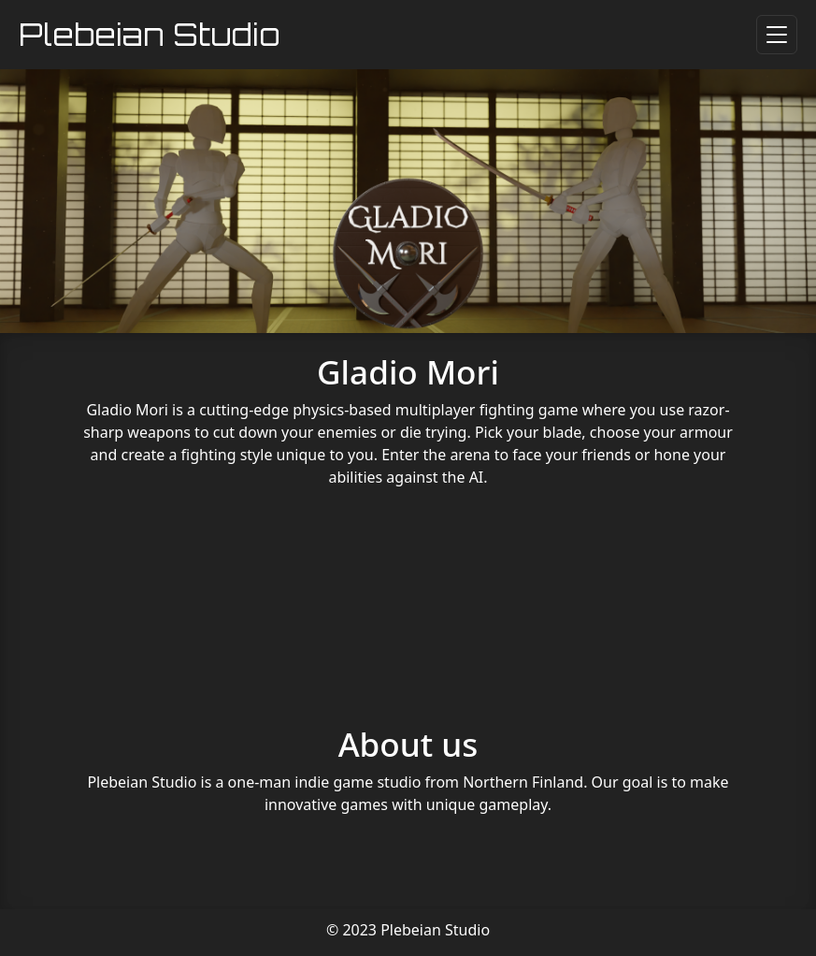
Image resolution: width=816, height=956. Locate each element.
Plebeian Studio (149, 34)
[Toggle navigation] (776, 34)
